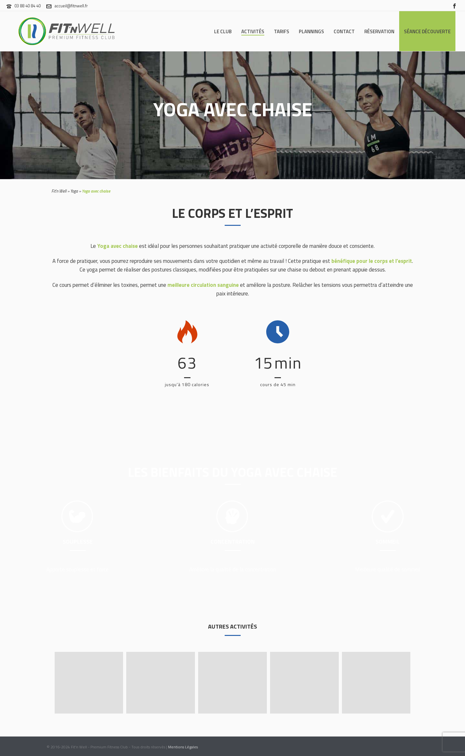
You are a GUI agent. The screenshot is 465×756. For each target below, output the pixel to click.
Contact (344, 31)
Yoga (74, 191)
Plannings (311, 31)
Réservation (379, 31)
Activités (252, 31)
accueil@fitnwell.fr (71, 6)
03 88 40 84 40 (27, 6)
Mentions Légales (183, 747)
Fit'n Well (58, 191)
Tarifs (281, 31)
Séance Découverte (427, 31)
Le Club (223, 31)
